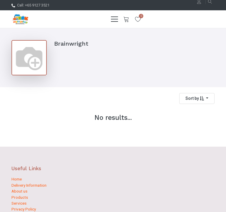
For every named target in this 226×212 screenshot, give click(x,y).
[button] (197, 98)
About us (19, 191)
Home (16, 179)
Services (18, 203)
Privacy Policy (23, 209)
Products (19, 197)
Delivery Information (28, 185)
